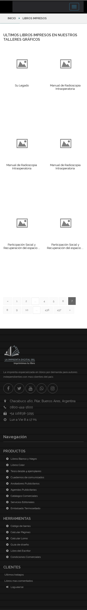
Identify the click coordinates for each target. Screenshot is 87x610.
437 (59, 310)
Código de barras (17, 526)
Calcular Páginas (17, 532)
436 (47, 310)
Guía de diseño (16, 544)
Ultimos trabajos (14, 574)
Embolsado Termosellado (22, 508)
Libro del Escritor (17, 550)
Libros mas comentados (18, 580)
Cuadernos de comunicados (24, 477)
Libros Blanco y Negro (20, 458)
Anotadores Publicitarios (21, 483)
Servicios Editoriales (19, 502)
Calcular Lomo (16, 538)
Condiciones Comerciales (22, 556)
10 (26, 310)
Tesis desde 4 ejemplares (22, 471)
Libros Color (14, 465)
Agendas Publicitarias (20, 489)
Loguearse (13, 587)
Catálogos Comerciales (21, 495)
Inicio (12, 18)
